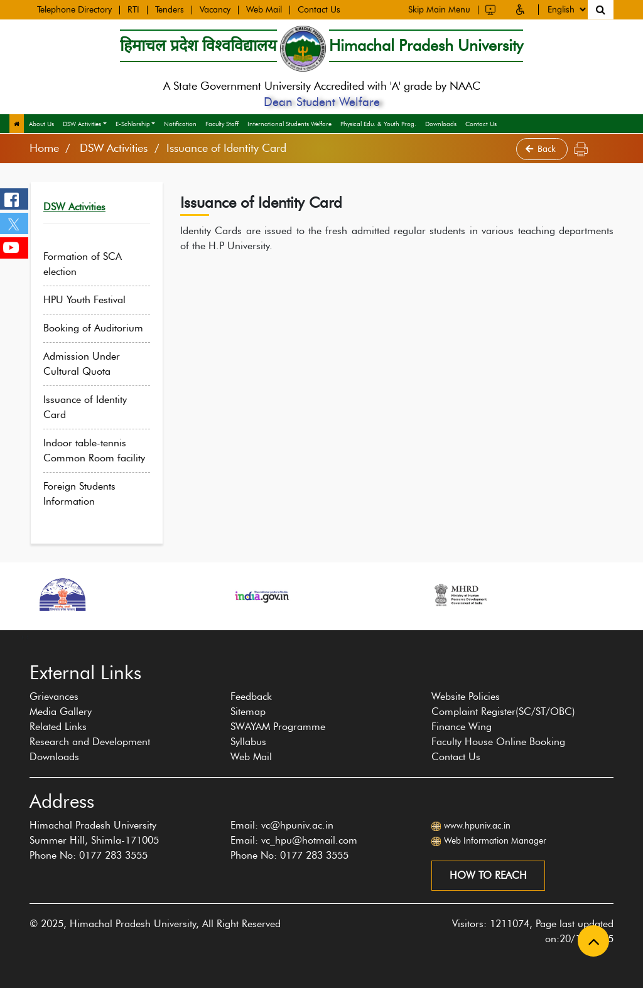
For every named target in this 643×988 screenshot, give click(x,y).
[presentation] (22, 636)
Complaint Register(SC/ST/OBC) (503, 711)
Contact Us (319, 9)
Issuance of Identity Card (92, 407)
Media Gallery (61, 711)
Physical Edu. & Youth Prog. (378, 124)
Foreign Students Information (87, 493)
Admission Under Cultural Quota (89, 363)
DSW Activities (82, 124)
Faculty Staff (222, 124)
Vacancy (215, 9)
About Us (41, 124)
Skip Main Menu (439, 8)
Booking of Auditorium (101, 328)
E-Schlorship (133, 124)
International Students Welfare (289, 124)
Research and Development (90, 742)
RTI (133, 9)
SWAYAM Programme (277, 727)
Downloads (441, 124)
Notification (180, 124)
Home (44, 148)
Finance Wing (461, 727)
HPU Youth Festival (92, 300)
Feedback (251, 696)
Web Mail (264, 9)
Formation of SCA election (90, 263)
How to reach (488, 875)
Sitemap (248, 711)
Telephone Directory (74, 9)
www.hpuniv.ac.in (477, 825)
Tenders (169, 9)
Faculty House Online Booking (498, 742)
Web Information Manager (495, 840)
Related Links (58, 727)
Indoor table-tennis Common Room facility (102, 450)
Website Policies (465, 696)
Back (542, 149)
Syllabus (248, 742)
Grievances (54, 696)
